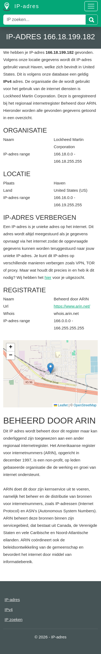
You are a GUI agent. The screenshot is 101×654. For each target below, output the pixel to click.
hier (47, 277)
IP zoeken (13, 619)
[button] (50, 368)
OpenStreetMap (85, 405)
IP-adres (21, 6)
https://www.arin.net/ (72, 306)
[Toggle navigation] (91, 6)
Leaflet (61, 405)
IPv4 (9, 609)
